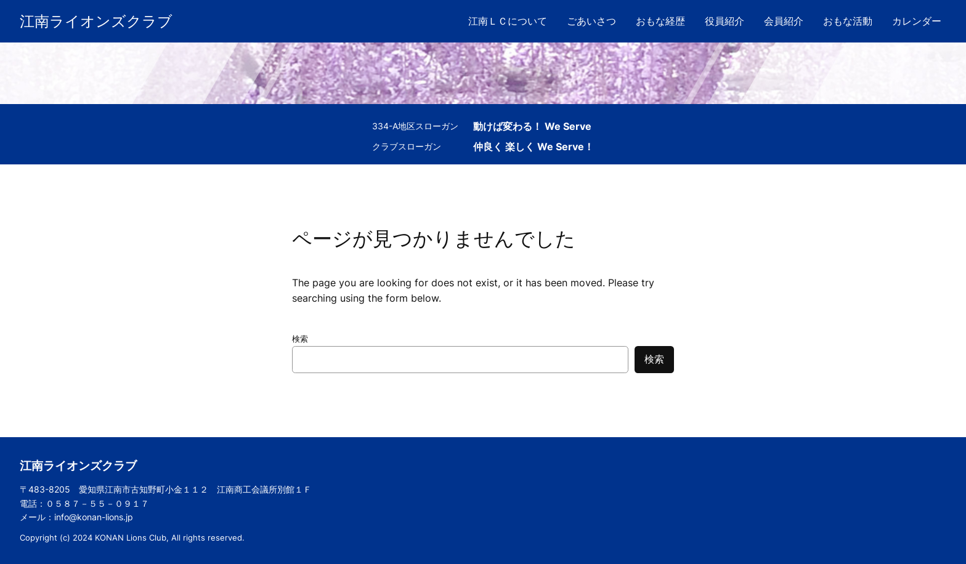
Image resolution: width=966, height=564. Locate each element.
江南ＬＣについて (507, 21)
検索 (300, 339)
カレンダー (916, 21)
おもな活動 (847, 21)
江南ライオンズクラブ (96, 21)
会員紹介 (783, 21)
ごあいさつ (591, 21)
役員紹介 (724, 21)
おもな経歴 (660, 21)
